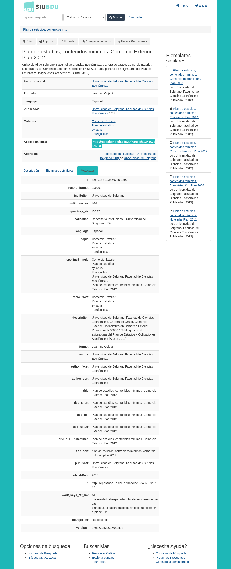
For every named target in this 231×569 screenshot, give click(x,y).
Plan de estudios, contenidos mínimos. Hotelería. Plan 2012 (183, 215)
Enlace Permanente (134, 41)
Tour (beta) (99, 561)
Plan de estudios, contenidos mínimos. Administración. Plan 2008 (187, 181)
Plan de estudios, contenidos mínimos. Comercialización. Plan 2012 (188, 147)
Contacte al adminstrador (172, 561)
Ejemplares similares (59, 170)
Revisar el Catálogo (105, 553)
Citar (30, 41)
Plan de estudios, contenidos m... (45, 29)
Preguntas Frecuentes (170, 557)
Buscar (115, 17)
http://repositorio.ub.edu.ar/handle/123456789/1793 (123, 144)
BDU (27, 6)
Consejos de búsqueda (171, 553)
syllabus (97, 129)
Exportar (69, 41)
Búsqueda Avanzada (42, 557)
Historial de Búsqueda (43, 553)
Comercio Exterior (104, 121)
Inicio (182, 5)
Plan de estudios (103, 125)
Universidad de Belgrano (140, 158)
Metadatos (87, 170)
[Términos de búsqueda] (41, 17)
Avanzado (135, 17)
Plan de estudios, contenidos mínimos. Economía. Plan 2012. (184, 113)
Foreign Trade (101, 134)
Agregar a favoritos (98, 41)
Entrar (201, 5)
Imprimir (48, 41)
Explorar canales (103, 557)
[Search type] (84, 17)
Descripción (31, 170)
